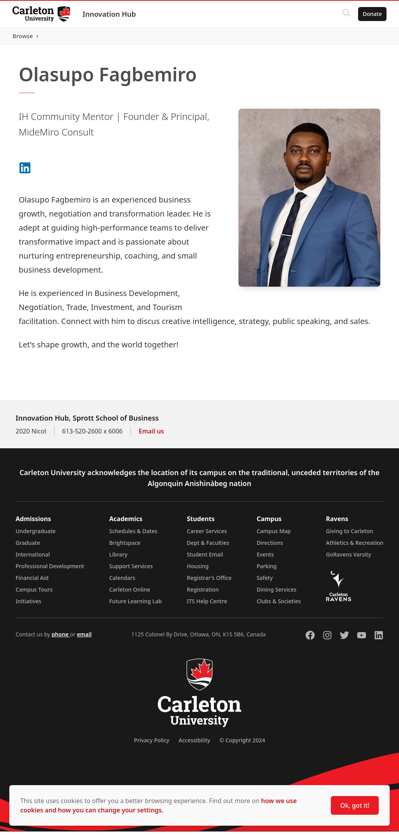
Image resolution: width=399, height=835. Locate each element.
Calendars (122, 581)
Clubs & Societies (279, 604)
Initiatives (28, 604)
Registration (203, 593)
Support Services (131, 569)
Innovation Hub (109, 14)
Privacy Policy (151, 743)
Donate (372, 14)
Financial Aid (32, 581)
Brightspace (124, 546)
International (33, 558)
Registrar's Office (209, 581)
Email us (151, 434)
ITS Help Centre (207, 604)
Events (265, 558)
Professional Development (50, 569)
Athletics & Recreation (354, 546)
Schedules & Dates (133, 534)
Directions (270, 546)
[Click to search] (346, 14)
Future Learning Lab (135, 604)
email (84, 637)
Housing (198, 569)
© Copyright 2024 (242, 743)
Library (118, 558)
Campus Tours (34, 593)
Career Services (207, 534)
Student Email (205, 558)
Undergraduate (36, 534)
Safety (265, 581)
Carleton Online (129, 593)
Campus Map (274, 534)
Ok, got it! (354, 805)
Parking (267, 569)
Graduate (28, 546)
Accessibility (194, 743)
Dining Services (277, 593)
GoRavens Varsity (348, 558)
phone (60, 637)
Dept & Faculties (208, 546)
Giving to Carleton (349, 534)
